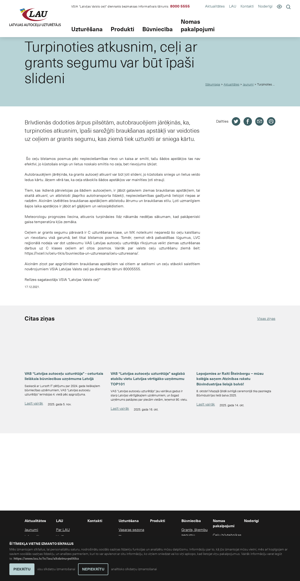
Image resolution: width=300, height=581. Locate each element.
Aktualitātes (215, 6)
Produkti (122, 29)
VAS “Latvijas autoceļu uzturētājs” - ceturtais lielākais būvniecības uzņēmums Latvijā (64, 376)
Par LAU (63, 529)
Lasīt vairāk (34, 403)
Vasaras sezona (131, 529)
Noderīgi (265, 6)
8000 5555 (180, 6)
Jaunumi (248, 84)
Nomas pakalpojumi (198, 25)
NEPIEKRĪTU (93, 569)
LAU (232, 6)
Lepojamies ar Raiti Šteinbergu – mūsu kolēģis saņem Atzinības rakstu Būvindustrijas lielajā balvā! (230, 379)
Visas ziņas (266, 318)
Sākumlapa (212, 84)
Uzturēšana (87, 29)
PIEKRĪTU (21, 569)
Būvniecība (157, 29)
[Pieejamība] (279, 6)
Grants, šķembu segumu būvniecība (194, 534)
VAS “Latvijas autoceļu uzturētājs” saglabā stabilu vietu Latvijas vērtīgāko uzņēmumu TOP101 (148, 379)
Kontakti (247, 6)
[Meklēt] (288, 6)
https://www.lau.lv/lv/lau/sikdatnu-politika (46, 558)
